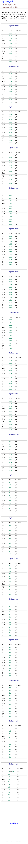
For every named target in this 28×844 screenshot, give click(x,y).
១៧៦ (10, 219)
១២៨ (10, 384)
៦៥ (10, 579)
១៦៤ (10, 260)
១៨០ (10, 158)
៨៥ (10, 485)
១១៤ (10, 417)
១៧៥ (10, 216)
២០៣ (10, 79)
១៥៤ (10, 308)
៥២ (10, 617)
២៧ (10, 693)
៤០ (10, 658)
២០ (10, 747)
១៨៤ (10, 168)
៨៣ (10, 554)
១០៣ (10, 460)
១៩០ (10, 117)
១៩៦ (10, 133)
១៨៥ (10, 172)
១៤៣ (10, 279)
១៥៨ (10, 244)
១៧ (10, 738)
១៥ (10, 731)
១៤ (10, 728)
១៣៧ (10, 335)
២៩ (10, 698)
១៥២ (10, 303)
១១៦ (10, 422)
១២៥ (10, 373)
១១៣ (10, 414)
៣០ (10, 701)
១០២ (10, 457)
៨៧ (10, 490)
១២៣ (10, 368)
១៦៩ (10, 201)
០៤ (9, 777)
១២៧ (10, 381)
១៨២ (10, 163)
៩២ (10, 503)
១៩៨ (10, 138)
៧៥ (10, 533)
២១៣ (10, 33)
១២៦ (10, 377)
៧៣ (10, 528)
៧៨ (10, 541)
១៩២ (10, 122)
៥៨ (10, 633)
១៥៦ (10, 239)
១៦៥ (10, 262)
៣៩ (10, 655)
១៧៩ (10, 155)
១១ (9, 795)
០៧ (9, 784)
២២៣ (10, 59)
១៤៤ (10, 282)
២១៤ (10, 36)
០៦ (9, 782)
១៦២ (10, 254)
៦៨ (10, 587)
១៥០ (10, 297)
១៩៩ (10, 140)
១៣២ (10, 322)
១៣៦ (10, 333)
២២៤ (10, 62)
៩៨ (10, 447)
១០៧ (10, 470)
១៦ (10, 734)
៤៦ (10, 673)
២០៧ (10, 89)
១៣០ (10, 389)
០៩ (9, 790)
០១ (9, 771)
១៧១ (10, 206)
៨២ (10, 551)
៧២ (10, 525)
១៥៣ (10, 305)
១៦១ (10, 252)
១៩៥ (10, 130)
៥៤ (10, 622)
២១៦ (10, 41)
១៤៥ (10, 284)
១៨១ (10, 160)
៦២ (10, 571)
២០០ (10, 143)
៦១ (10, 569)
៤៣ (10, 665)
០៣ (9, 774)
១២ (9, 797)
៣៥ (10, 716)
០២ (13, 771)
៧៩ (10, 544)
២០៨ (10, 92)
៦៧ (10, 584)
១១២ (10, 411)
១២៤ (10, 371)
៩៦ (10, 442)
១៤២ (10, 348)
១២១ (10, 363)
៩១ (10, 501)
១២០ (10, 360)
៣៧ (10, 650)
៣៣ (10, 711)
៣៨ (10, 652)
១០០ (10, 452)
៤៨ (10, 607)
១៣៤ (10, 328)
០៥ (9, 779)
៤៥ (10, 671)
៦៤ (10, 576)
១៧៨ (10, 224)
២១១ (10, 100)
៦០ (10, 566)
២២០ (10, 51)
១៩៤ (10, 127)
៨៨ (10, 493)
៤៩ (10, 609)
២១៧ (10, 43)
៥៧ (10, 630)
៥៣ (10, 620)
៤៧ (10, 676)
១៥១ (10, 300)
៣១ (10, 705)
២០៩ (10, 95)
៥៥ (10, 625)
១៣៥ (10, 330)
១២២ (10, 366)
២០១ (10, 74)
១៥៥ (10, 236)
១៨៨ (10, 184)
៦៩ (10, 589)
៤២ (10, 663)
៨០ (10, 546)
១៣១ (10, 320)
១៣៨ (10, 338)
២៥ (10, 688)
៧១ (10, 595)
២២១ (10, 54)
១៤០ (10, 343)
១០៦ (10, 468)
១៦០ (10, 249)
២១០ (10, 97)
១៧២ (10, 209)
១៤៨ (10, 292)
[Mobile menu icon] (26, 4)
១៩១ (10, 120)
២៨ (10, 696)
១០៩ (10, 404)
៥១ (10, 614)
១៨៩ (10, 114)
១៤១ (10, 346)
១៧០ (10, 203)
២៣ (10, 754)
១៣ (9, 800)
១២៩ (10, 386)
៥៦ (10, 627)
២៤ (10, 757)
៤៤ (10, 668)
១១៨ (10, 427)
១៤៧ (10, 290)
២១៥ (10, 38)
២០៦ (10, 87)
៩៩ (10, 449)
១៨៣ (10, 165)
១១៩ (10, 430)
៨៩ (10, 495)
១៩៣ (10, 125)
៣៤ (10, 714)
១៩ (10, 744)
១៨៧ (10, 180)
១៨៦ (10, 176)
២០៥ (10, 84)
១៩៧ (10, 135)
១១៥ (10, 419)
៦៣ (10, 574)
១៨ (10, 741)
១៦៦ (10, 265)
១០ (9, 792)
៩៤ (10, 508)
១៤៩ (10, 295)
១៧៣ (10, 211)
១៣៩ (10, 341)
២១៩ (10, 49)
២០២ (10, 76)
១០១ (10, 455)
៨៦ (10, 488)
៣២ (10, 709)
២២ (10, 752)
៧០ (10, 592)
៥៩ (10, 635)
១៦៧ (10, 196)
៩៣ (10, 506)
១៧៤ (10, 214)
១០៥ (10, 465)
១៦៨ (10, 198)
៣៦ (10, 647)
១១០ (10, 406)
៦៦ (10, 582)
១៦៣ (10, 257)
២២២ (10, 56)
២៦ (10, 690)
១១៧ (10, 424)
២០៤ (10, 82)
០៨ (9, 787)
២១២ (10, 102)
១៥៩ (10, 247)
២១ (10, 749)
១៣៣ (10, 325)
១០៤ (10, 463)
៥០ (10, 612)
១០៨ (10, 401)
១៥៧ (10, 241)
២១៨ (10, 46)
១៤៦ (10, 287)
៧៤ (10, 531)
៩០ (10, 498)
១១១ (10, 409)
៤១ (10, 660)
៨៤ (10, 482)
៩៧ (10, 444)
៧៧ (10, 538)
